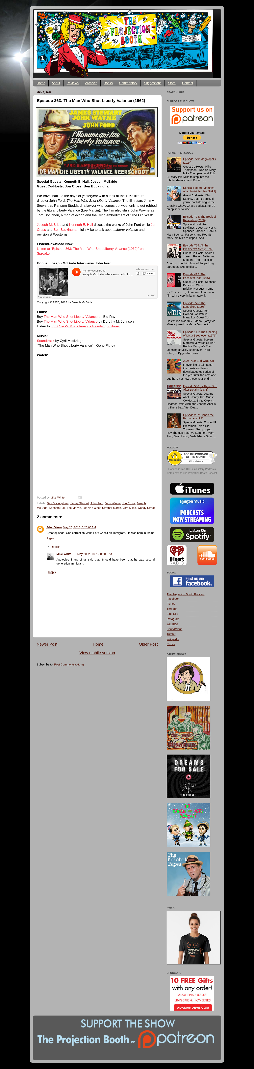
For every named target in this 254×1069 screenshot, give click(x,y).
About (56, 83)
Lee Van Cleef (91, 507)
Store (171, 83)
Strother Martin (111, 507)
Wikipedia (173, 639)
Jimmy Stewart (79, 503)
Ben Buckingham (67, 230)
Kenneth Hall (57, 507)
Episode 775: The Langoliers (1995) (194, 305)
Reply (50, 538)
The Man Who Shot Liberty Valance (70, 317)
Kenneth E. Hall (81, 225)
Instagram (173, 619)
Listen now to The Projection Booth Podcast (192, 472)
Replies (55, 546)
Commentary (128, 83)
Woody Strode (147, 507)
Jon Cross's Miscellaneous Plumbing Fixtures (85, 326)
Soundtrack (45, 341)
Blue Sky (172, 613)
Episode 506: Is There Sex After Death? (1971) (200, 388)
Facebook (173, 598)
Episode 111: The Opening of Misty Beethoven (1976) (200, 333)
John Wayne (112, 503)
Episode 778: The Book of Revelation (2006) (199, 218)
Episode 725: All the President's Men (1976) (198, 247)
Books (108, 83)
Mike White (63, 554)
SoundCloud (174, 629)
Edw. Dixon (54, 527)
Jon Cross (128, 503)
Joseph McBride (49, 225)
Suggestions (152, 83)
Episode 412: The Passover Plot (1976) (196, 276)
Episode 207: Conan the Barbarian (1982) (198, 416)
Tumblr (171, 634)
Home (41, 83)
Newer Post (47, 644)
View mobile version (97, 653)
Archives (91, 83)
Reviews (73, 83)
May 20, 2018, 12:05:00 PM (94, 554)
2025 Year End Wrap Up (198, 360)
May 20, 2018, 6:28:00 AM (79, 527)
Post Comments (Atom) (69, 664)
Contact (187, 83)
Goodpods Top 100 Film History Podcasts (192, 469)
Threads (172, 608)
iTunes (171, 603)
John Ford (96, 503)
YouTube (172, 624)
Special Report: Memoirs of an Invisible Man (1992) (199, 189)
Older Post (148, 644)
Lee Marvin (74, 507)
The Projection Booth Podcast (185, 594)
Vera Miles (129, 507)
